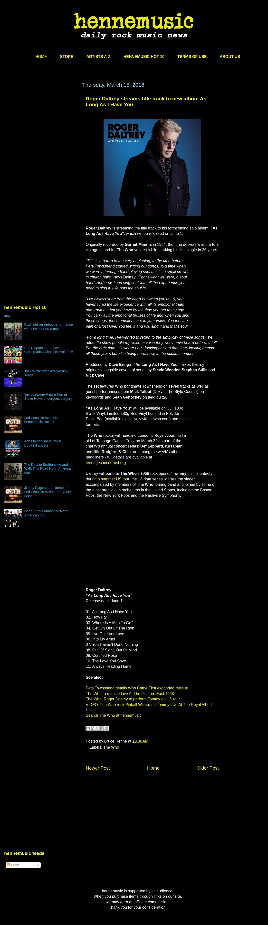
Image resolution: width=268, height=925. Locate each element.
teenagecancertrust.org (106, 463)
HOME (41, 57)
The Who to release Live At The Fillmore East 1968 (130, 694)
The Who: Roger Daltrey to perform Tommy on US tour (133, 699)
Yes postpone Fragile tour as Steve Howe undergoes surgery (48, 396)
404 (7, 316)
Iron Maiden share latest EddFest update (42, 443)
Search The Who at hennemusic (113, 715)
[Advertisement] (45, 143)
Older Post (208, 768)
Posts (13, 865)
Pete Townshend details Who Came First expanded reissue (137, 688)
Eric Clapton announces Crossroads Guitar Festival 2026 (48, 350)
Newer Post (98, 768)
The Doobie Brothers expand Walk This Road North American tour (48, 469)
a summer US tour (112, 479)
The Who (111, 747)
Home (153, 768)
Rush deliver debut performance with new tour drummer (48, 327)
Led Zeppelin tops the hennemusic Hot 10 (40, 420)
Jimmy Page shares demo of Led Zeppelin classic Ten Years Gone (47, 492)
